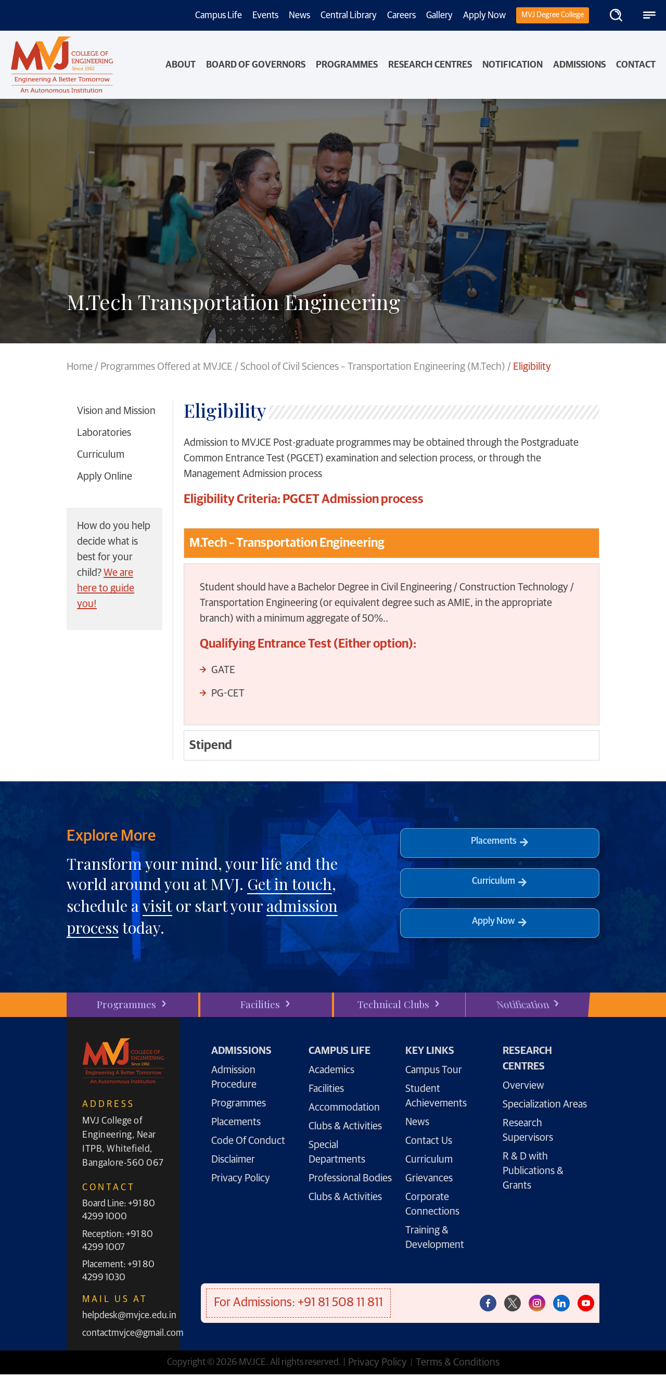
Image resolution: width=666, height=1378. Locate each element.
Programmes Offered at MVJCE (166, 367)
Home (80, 367)
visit (157, 905)
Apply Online (104, 476)
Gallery (439, 15)
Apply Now (484, 15)
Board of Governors (255, 65)
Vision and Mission (116, 411)
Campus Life (218, 15)
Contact (636, 65)
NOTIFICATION (512, 65)
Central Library (349, 15)
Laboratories (104, 433)
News (299, 15)
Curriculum (100, 454)
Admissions (579, 65)
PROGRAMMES (347, 65)
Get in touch (289, 883)
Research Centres (430, 65)
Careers (401, 15)
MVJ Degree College (552, 15)
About (180, 65)
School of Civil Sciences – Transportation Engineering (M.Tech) (372, 367)
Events (265, 15)
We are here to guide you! (105, 588)
